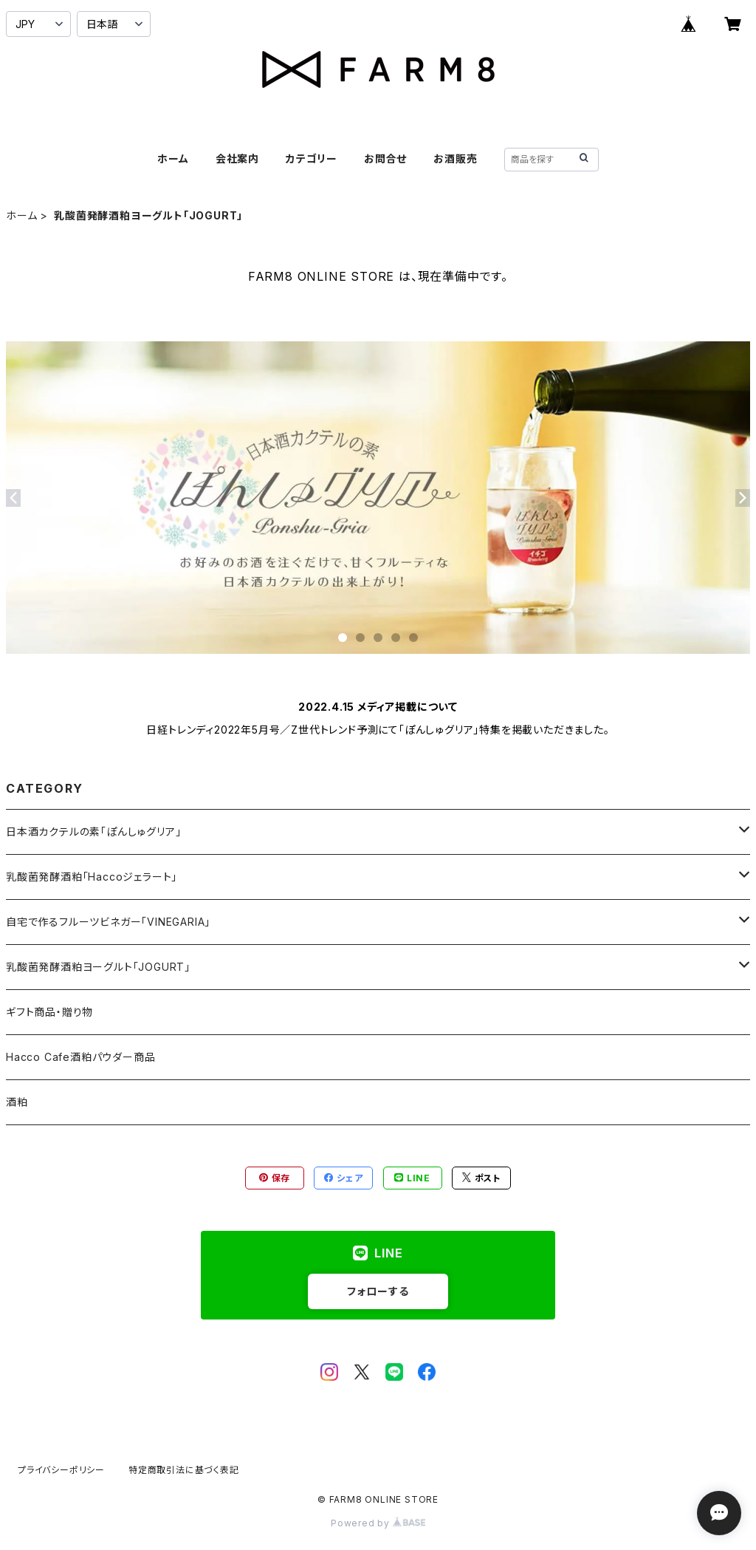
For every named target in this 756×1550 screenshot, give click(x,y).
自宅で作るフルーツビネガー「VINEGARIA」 (108, 921)
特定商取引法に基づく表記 (183, 1469)
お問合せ (385, 158)
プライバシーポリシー (61, 1469)
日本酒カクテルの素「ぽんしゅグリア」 (93, 831)
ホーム (172, 158)
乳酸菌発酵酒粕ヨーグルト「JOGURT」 (98, 966)
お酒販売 (455, 158)
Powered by (378, 1523)
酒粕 (17, 1102)
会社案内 (237, 158)
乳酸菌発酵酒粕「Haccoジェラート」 (91, 876)
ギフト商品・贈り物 (49, 1012)
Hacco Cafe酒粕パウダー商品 (80, 1057)
